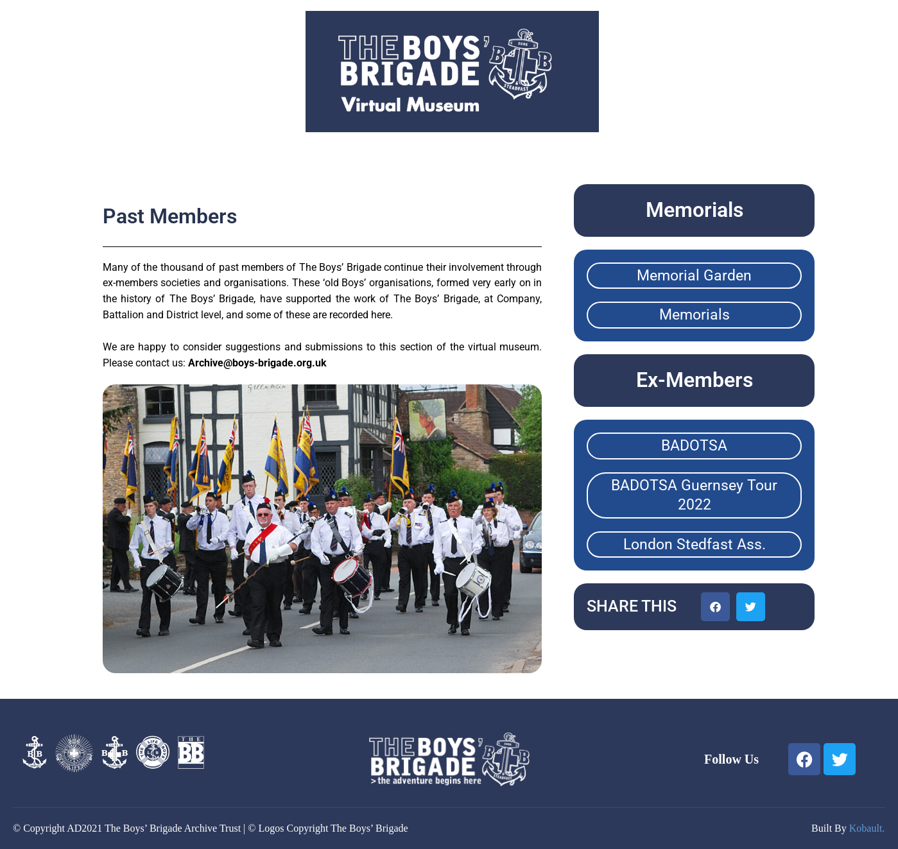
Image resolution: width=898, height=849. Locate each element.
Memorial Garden (694, 275)
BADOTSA (694, 445)
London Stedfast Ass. (694, 544)
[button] (715, 606)
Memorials (694, 314)
